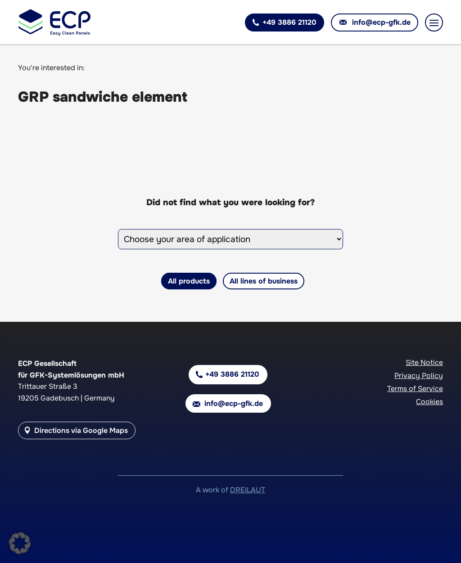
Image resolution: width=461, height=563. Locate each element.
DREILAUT (247, 490)
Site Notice (424, 362)
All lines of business (264, 281)
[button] (20, 543)
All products (189, 281)
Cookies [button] (429, 401)
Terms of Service (415, 388)
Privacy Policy (418, 375)
